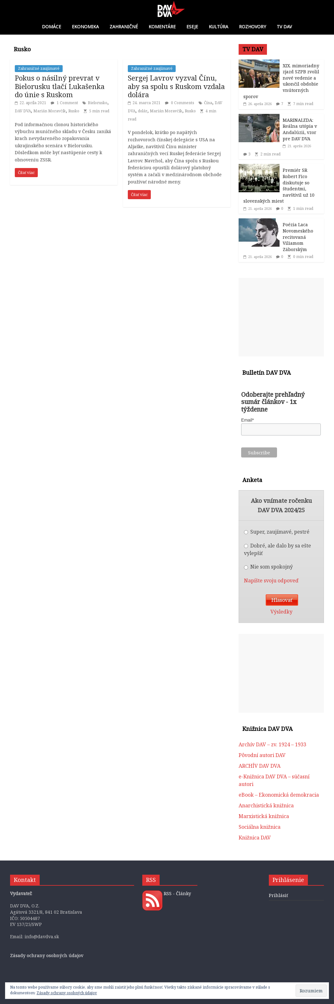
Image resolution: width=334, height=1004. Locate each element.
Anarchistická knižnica (266, 805)
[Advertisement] (281, 317)
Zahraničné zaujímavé (38, 68)
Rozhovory (252, 27)
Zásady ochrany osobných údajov (46, 955)
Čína (208, 102)
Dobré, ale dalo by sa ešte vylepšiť (277, 549)
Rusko (73, 111)
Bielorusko (97, 102)
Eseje (192, 27)
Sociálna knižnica (259, 826)
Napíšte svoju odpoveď (271, 580)
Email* (247, 420)
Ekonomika (85, 27)
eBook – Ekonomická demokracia (279, 794)
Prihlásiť (278, 895)
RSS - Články (177, 893)
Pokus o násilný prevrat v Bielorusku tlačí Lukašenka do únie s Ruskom (60, 86)
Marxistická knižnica (264, 816)
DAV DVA (23, 111)
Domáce (51, 27)
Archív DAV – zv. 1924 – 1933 (272, 744)
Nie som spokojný (268, 566)
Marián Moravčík (49, 111)
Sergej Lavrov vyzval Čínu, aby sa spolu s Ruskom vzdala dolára (176, 86)
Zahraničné (124, 27)
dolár (142, 111)
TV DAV (284, 27)
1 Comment (64, 102)
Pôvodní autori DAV (262, 755)
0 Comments (179, 102)
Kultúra (218, 27)
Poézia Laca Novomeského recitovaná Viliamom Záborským (298, 237)
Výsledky (281, 611)
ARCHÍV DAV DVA (259, 765)
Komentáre (162, 27)
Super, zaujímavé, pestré (276, 531)
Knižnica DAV (255, 837)
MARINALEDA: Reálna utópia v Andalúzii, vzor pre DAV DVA (300, 129)
